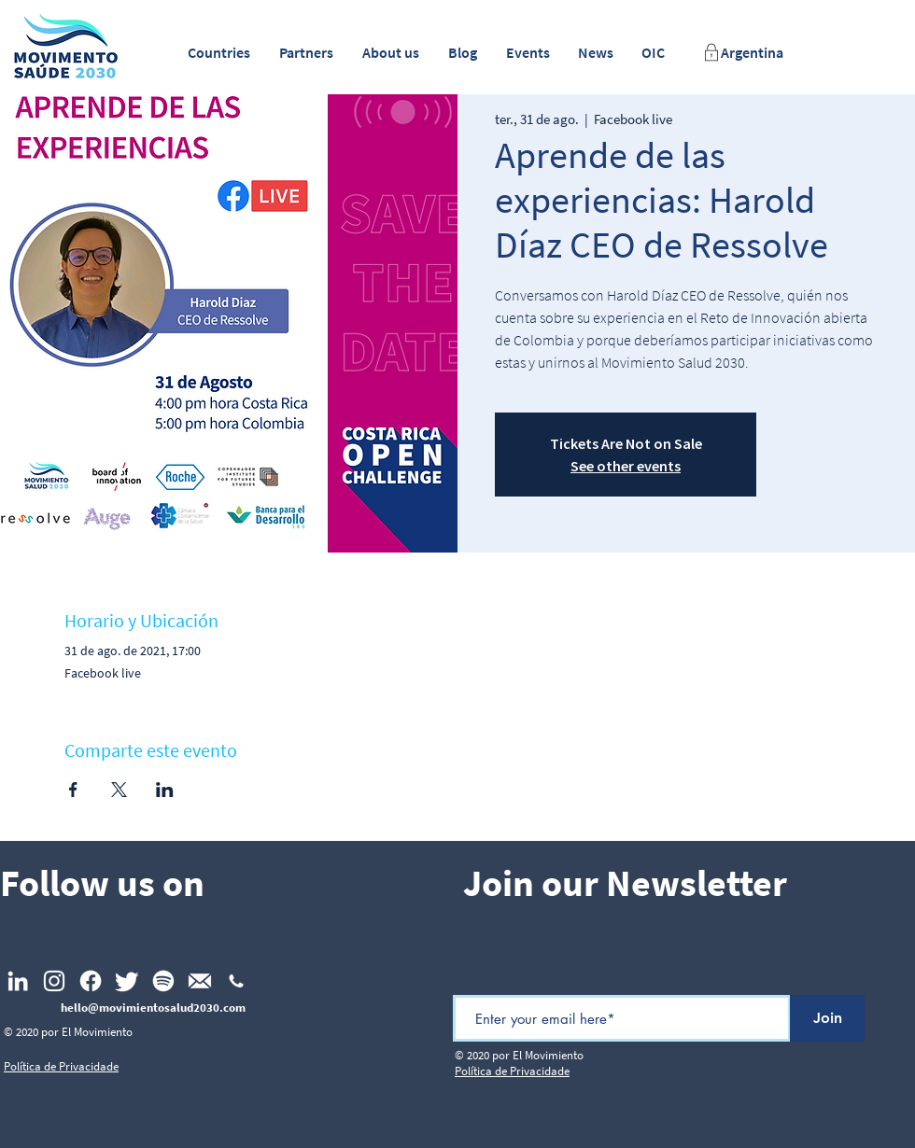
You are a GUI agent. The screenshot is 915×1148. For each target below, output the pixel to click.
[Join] (827, 1018)
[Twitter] (127, 981)
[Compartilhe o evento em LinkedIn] (165, 789)
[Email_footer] (200, 981)
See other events (625, 465)
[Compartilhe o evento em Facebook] (73, 789)
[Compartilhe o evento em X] (119, 789)
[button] (218, 53)
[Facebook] (91, 981)
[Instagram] (54, 981)
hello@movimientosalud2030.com (153, 1007)
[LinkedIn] (18, 981)
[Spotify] (163, 981)
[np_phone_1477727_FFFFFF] (236, 981)
